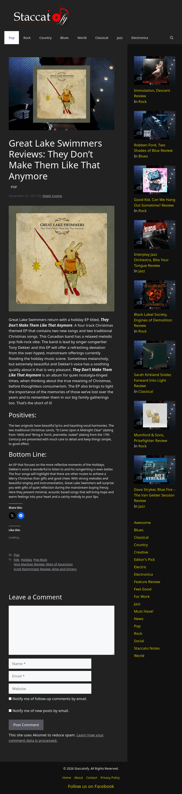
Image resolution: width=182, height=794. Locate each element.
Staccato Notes (147, 648)
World (82, 37)
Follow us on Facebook (91, 786)
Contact (91, 778)
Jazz (120, 37)
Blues (64, 37)
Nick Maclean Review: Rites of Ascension (43, 564)
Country (45, 37)
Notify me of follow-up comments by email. (49, 698)
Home (66, 778)
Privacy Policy (110, 778)
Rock (27, 37)
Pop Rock (40, 560)
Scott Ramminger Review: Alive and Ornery (45, 569)
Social (139, 640)
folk (16, 560)
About (78, 778)
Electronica (139, 37)
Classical (101, 37)
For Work (142, 596)
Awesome (142, 522)
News (139, 618)
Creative (141, 552)
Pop (12, 37)
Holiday (26, 560)
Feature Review (147, 581)
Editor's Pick (144, 559)
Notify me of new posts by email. (40, 710)
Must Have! (144, 611)
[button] (172, 37)
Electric (140, 566)
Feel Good (142, 589)
